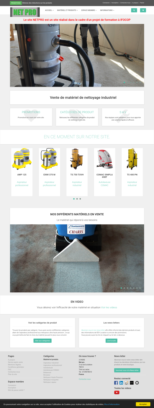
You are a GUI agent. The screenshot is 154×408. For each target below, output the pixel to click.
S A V (123, 112)
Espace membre (89, 10)
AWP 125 (21, 174)
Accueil (49, 10)
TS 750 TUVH (77, 174)
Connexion (106, 3)
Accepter (143, 404)
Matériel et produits (67, 10)
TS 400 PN (132, 174)
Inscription (114, 3)
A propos (135, 3)
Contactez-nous (125, 3)
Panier (142, 3)
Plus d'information (112, 404)
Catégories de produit (77, 112)
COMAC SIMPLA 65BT (104, 175)
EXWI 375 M (49, 174)
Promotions (15, 3)
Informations (107, 10)
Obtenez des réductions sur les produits (37, 3)
